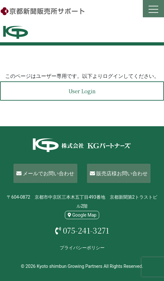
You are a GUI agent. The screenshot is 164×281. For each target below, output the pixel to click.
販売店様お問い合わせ (119, 173)
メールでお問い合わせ (45, 173)
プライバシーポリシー (82, 247)
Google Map (82, 215)
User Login (82, 91)
